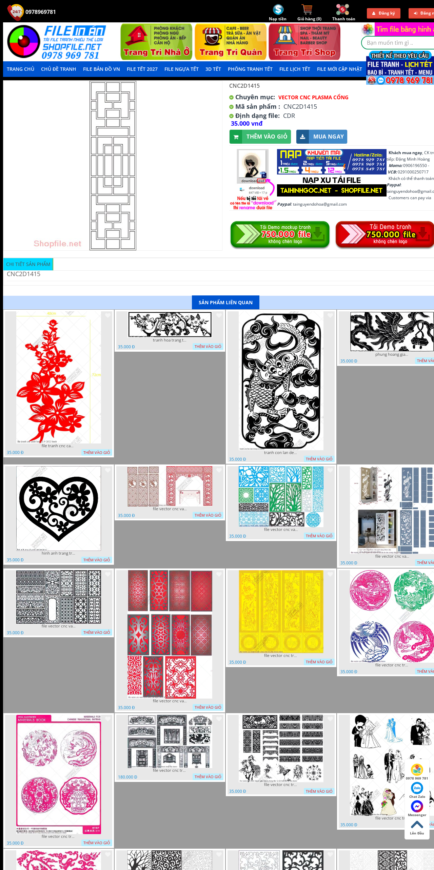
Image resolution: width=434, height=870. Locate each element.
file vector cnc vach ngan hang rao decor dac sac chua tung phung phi (59, 626)
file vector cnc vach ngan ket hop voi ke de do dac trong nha (392, 556)
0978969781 (31, 12)
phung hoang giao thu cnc (392, 354)
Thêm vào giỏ (259, 137)
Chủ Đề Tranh (58, 69)
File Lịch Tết (294, 69)
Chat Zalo (417, 790)
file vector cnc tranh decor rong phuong (392, 665)
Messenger (417, 808)
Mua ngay (320, 137)
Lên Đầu (417, 827)
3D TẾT (213, 69)
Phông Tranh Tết (250, 69)
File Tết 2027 (142, 69)
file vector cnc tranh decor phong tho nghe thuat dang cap (170, 770)
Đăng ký (383, 13)
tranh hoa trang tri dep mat (170, 340)
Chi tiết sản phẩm (28, 264)
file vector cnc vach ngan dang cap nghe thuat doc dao (170, 701)
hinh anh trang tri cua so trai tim (59, 553)
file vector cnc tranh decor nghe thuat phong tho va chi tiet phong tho (281, 784)
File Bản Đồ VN (101, 69)
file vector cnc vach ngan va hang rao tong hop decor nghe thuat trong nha (281, 529)
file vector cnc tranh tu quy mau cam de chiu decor (281, 655)
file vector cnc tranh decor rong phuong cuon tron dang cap (59, 836)
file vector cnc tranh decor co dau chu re (392, 818)
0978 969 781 (417, 772)
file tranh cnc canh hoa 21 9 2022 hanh (59, 445)
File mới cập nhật (339, 69)
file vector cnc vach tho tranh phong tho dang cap (170, 508)
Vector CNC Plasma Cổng (313, 97)
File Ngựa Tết (181, 69)
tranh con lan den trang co (281, 452)
